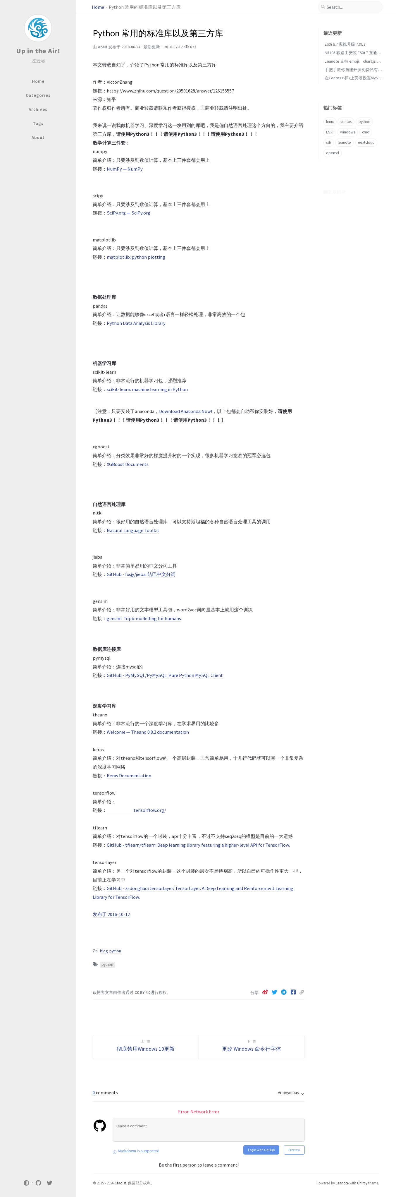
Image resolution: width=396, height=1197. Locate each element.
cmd (365, 132)
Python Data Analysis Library (136, 323)
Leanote (342, 1183)
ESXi (329, 132)
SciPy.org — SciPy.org (128, 213)
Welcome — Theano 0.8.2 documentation (148, 732)
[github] (38, 1182)
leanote (344, 142)
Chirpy (362, 1183)
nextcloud (366, 142)
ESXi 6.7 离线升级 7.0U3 (345, 44)
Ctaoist (120, 1183)
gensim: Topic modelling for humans (144, 618)
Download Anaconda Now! (185, 411)
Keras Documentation (129, 775)
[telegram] (284, 992)
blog (104, 951)
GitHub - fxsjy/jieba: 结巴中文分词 (141, 574)
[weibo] (265, 992)
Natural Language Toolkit (133, 530)
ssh (328, 142)
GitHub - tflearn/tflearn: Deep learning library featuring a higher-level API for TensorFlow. (198, 845)
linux (330, 121)
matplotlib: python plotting (136, 257)
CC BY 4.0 (142, 992)
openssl (332, 152)
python (115, 951)
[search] (350, 7)
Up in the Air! (38, 50)
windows (347, 132)
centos (346, 121)
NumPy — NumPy (125, 169)
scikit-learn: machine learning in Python (147, 389)
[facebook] (294, 992)
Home (98, 7)
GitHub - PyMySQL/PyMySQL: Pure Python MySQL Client (165, 675)
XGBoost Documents (128, 464)
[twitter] (49, 1182)
